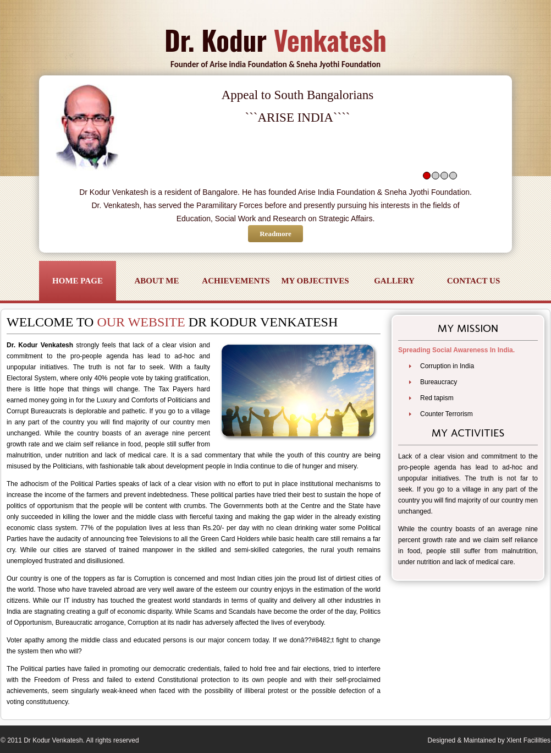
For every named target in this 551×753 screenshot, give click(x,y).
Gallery (394, 280)
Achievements (235, 280)
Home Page (77, 280)
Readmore (275, 234)
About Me (157, 280)
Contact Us (473, 280)
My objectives (315, 280)
